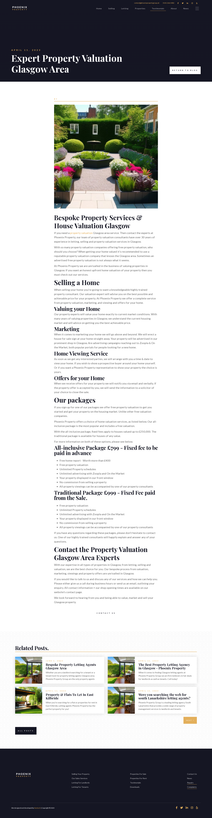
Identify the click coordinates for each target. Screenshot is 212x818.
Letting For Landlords (81, 782)
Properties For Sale (138, 774)
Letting (124, 8)
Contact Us (106, 613)
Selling (111, 8)
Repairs (192, 782)
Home (99, 8)
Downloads (135, 787)
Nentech (37, 808)
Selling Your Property (81, 774)
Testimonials (158, 9)
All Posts (24, 731)
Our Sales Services (79, 778)
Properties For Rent (138, 778)
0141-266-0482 (168, 3)
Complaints (192, 787)
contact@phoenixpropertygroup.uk (146, 3)
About (174, 8)
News (186, 8)
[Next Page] (190, 720)
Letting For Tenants (80, 787)
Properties (140, 8)
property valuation (81, 232)
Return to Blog (184, 70)
